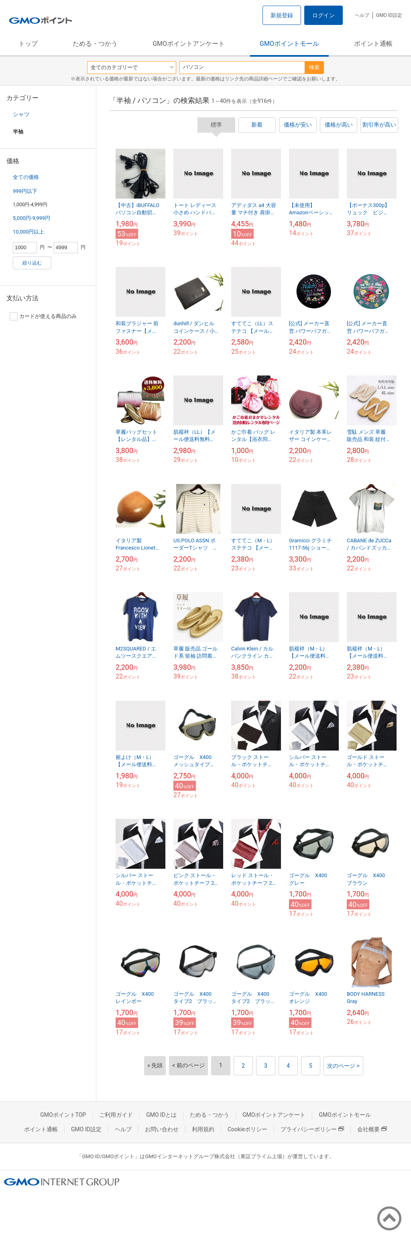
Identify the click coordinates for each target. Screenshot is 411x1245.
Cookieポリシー (247, 1129)
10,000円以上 (28, 232)
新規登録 (282, 15)
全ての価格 (26, 177)
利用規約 (203, 1129)
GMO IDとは (161, 1115)
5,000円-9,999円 (31, 218)
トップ (28, 43)
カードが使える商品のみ (43, 316)
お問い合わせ (162, 1129)
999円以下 (25, 191)
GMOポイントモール (289, 43)
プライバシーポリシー (312, 1129)
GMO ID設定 (389, 15)
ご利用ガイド (116, 1115)
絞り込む (32, 263)
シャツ (21, 114)
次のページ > (343, 1065)
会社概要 (372, 1129)
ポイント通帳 (373, 43)
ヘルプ (362, 15)
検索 (314, 67)
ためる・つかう (95, 43)
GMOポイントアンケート (189, 43)
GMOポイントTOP (63, 1115)
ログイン (323, 15)
